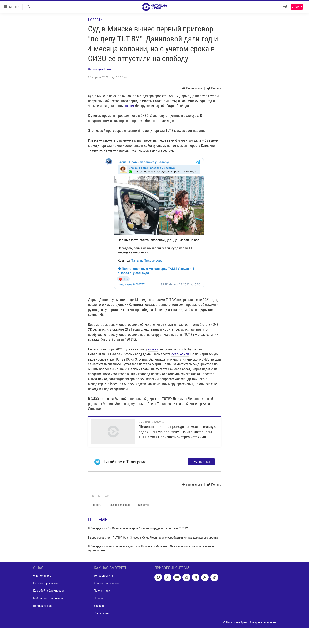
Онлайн (99, 598)
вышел (153, 349)
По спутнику (102, 590)
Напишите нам (42, 605)
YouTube (99, 605)
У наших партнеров (106, 583)
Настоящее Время (100, 69)
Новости (95, 20)
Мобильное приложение (49, 598)
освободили (180, 354)
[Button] (192, 88)
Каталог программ (45, 583)
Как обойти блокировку (48, 590)
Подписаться (201, 461)
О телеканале (42, 575)
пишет (129, 106)
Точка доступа (103, 575)
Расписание (101, 613)
